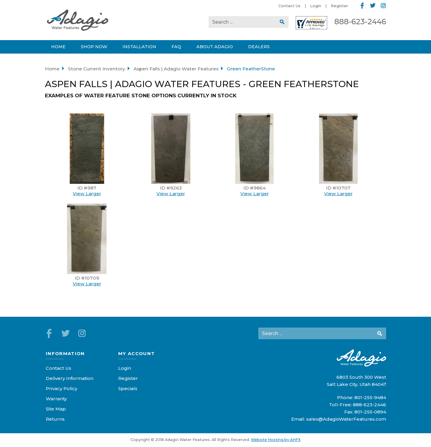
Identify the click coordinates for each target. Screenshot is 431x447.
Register (339, 5)
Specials (127, 388)
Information (65, 353)
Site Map (56, 409)
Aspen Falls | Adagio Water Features (175, 69)
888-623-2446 (360, 21)
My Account (136, 353)
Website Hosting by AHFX (276, 439)
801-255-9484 (370, 397)
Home (52, 69)
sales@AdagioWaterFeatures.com (346, 419)
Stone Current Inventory (96, 69)
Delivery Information (69, 378)
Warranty (56, 398)
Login (315, 5)
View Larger (87, 193)
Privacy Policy (61, 388)
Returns (55, 419)
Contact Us (289, 5)
